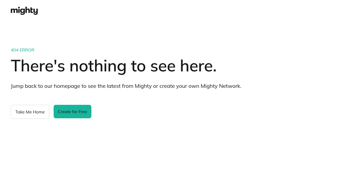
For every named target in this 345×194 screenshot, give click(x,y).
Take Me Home (30, 112)
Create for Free (72, 111)
